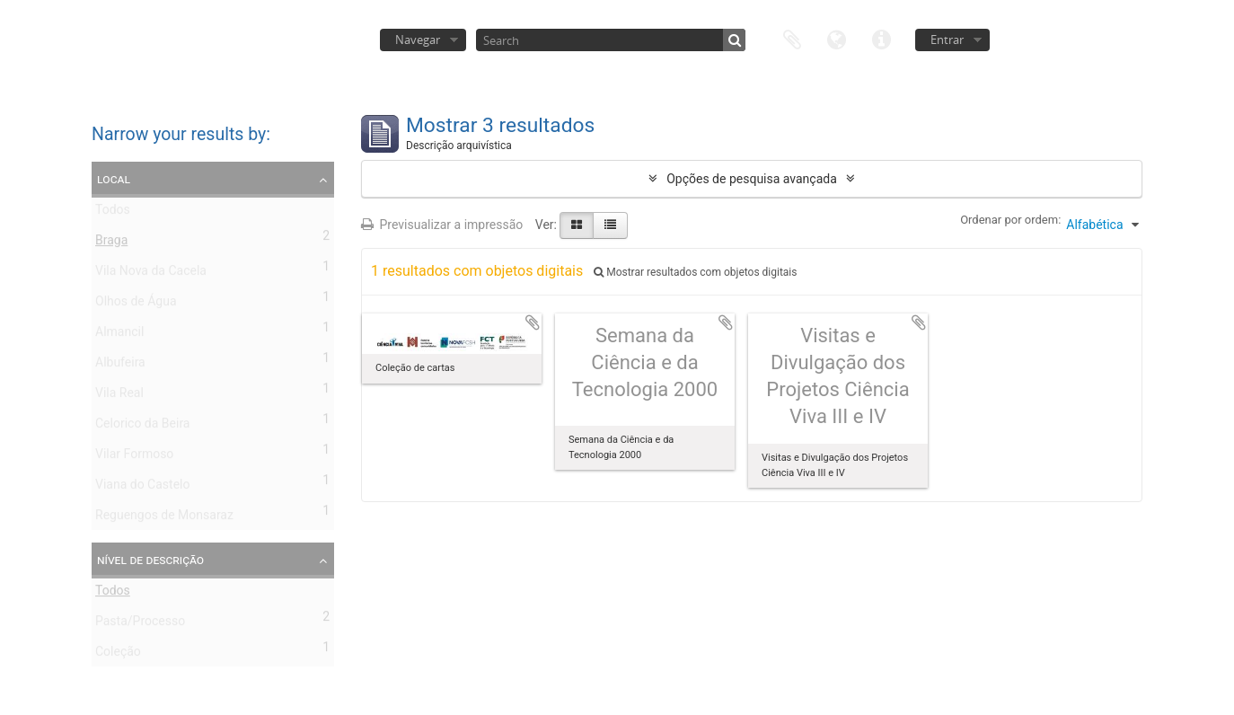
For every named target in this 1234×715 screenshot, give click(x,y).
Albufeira (120, 365)
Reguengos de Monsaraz (164, 518)
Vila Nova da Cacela (151, 274)
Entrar (947, 39)
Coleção (118, 655)
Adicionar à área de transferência (533, 322)
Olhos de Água (136, 304)
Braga (111, 243)
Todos (112, 213)
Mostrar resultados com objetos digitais (695, 272)
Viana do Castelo (142, 488)
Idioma (837, 38)
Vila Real (119, 396)
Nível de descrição (150, 559)
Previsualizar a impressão (442, 224)
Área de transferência (792, 38)
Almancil (119, 335)
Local (113, 179)
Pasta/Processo (140, 624)
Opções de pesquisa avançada (751, 179)
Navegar (417, 39)
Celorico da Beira (142, 426)
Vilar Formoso (134, 457)
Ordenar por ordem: (1010, 219)
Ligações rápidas (881, 38)
